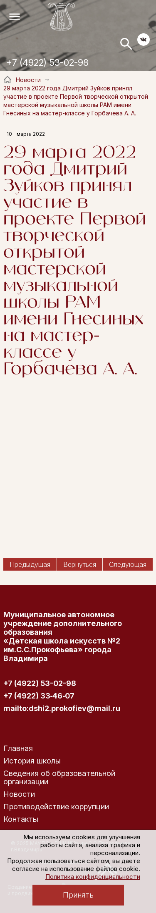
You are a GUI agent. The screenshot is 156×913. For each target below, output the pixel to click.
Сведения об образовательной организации (59, 777)
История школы (32, 760)
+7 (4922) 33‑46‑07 (39, 696)
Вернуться (79, 564)
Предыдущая (30, 564)
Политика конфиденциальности (92, 877)
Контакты (20, 819)
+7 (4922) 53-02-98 (47, 62)
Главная (18, 748)
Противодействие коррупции (56, 806)
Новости (19, 794)
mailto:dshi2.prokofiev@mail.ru (61, 708)
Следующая (127, 564)
